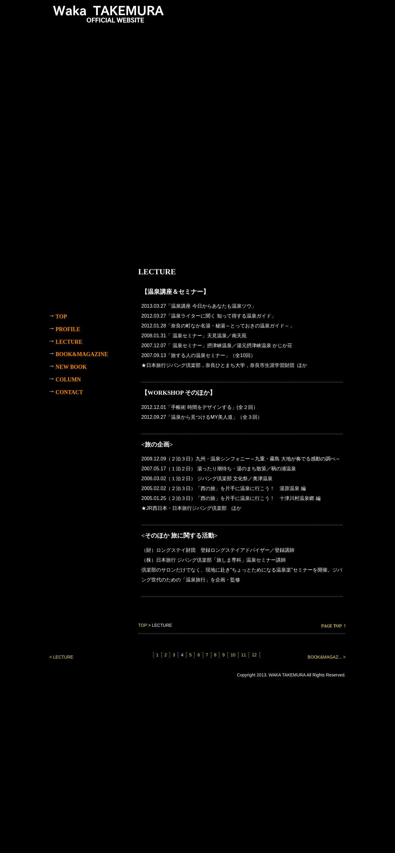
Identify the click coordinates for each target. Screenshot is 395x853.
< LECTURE (61, 657)
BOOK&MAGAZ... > (327, 657)
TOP (142, 625)
